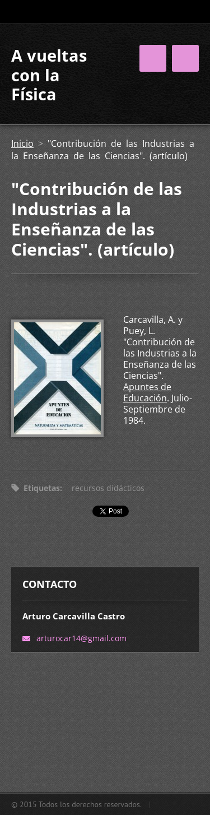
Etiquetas (42, 488)
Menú (185, 58)
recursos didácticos (108, 488)
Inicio (22, 143)
